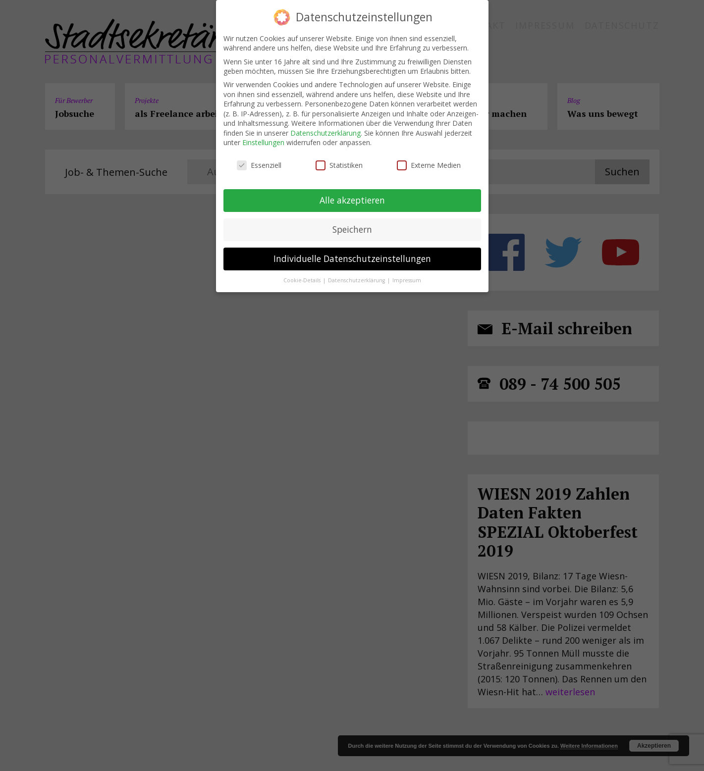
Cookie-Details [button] (302, 279)
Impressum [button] (406, 279)
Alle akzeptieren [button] (352, 200)
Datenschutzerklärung (325, 133)
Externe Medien (429, 165)
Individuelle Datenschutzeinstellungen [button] (352, 258)
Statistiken (339, 165)
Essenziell (259, 165)
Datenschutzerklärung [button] (357, 279)
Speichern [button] (352, 229)
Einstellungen (263, 142)
